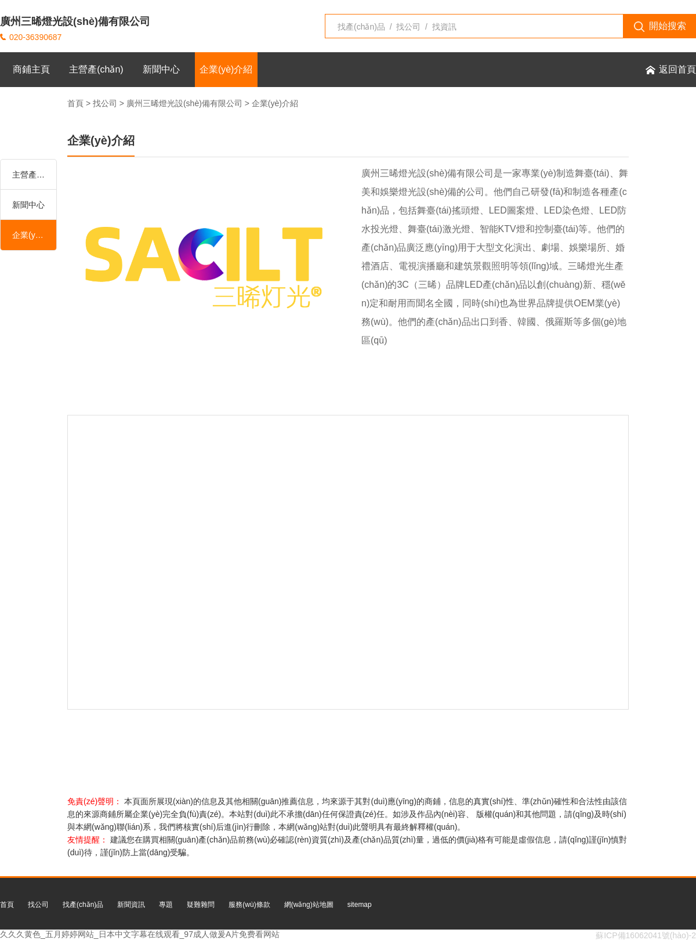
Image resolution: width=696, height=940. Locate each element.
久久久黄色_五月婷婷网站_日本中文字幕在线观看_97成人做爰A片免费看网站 (140, 934)
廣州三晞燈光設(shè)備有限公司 (184, 103)
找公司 (105, 103)
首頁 (75, 103)
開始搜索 (660, 26)
